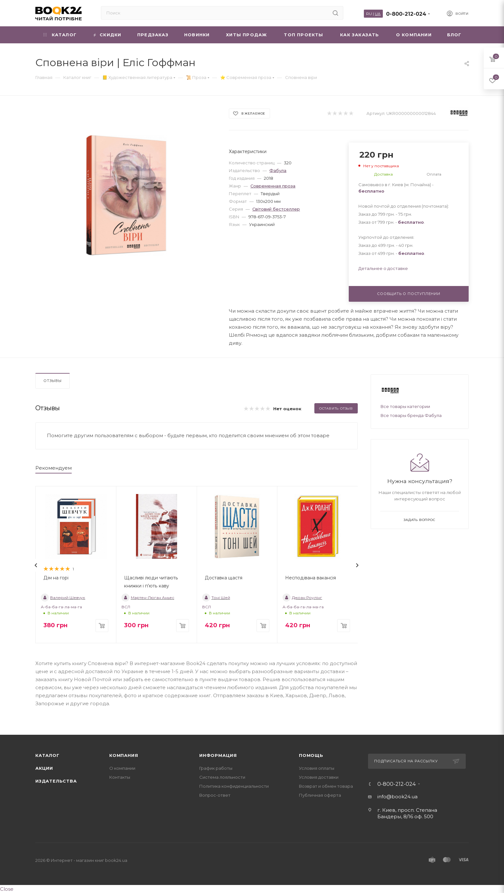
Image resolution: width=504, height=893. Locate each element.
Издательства (56, 781)
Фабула (277, 170)
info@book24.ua (397, 796)
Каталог (47, 755)
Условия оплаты (316, 768)
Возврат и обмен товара (326, 786)
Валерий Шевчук (63, 597)
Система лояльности (222, 777)
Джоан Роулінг (302, 597)
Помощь (311, 755)
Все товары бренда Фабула (411, 415)
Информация (218, 755)
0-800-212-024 (406, 14)
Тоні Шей (216, 597)
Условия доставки (318, 777)
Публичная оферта (320, 795)
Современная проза (272, 185)
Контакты (119, 777)
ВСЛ (126, 606)
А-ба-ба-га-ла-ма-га (61, 606)
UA (378, 13)
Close (7, 889)
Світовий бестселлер (276, 209)
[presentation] (36, 565)
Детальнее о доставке (383, 268)
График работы (215, 768)
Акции (44, 768)
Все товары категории (405, 406)
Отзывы (52, 380)
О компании (122, 768)
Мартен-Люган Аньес (148, 597)
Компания (123, 755)
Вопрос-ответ (214, 795)
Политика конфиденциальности (234, 786)
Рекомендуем (53, 468)
